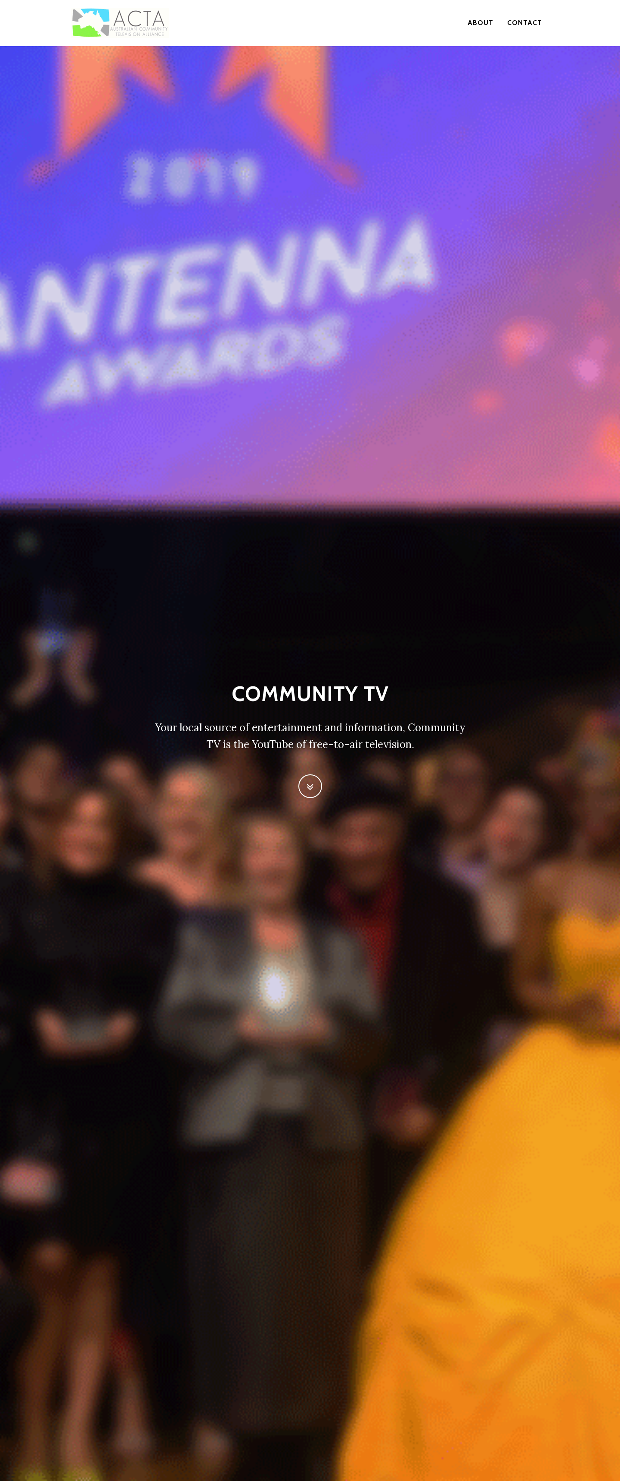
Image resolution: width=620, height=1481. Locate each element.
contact (524, 23)
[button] (310, 786)
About (480, 23)
